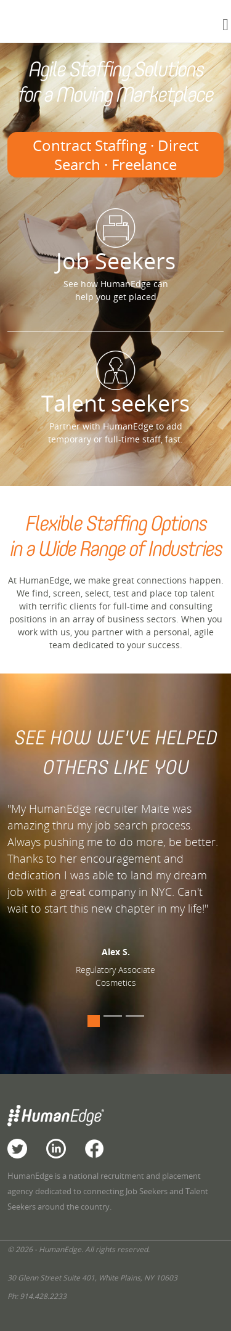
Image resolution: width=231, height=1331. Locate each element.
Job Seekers (115, 242)
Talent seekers (115, 384)
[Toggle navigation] (225, 24)
